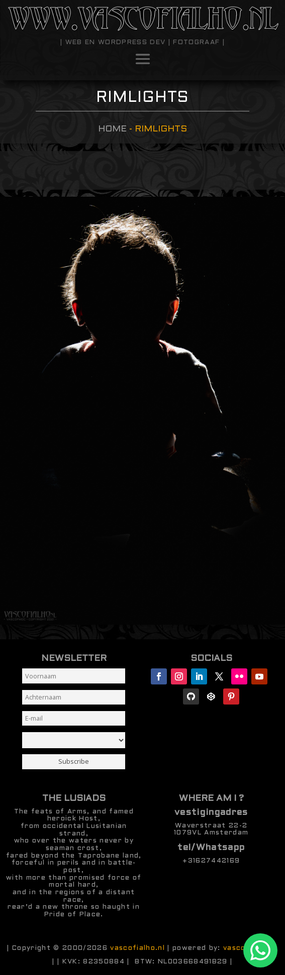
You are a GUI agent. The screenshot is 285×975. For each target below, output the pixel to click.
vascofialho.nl (137, 948)
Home (112, 129)
